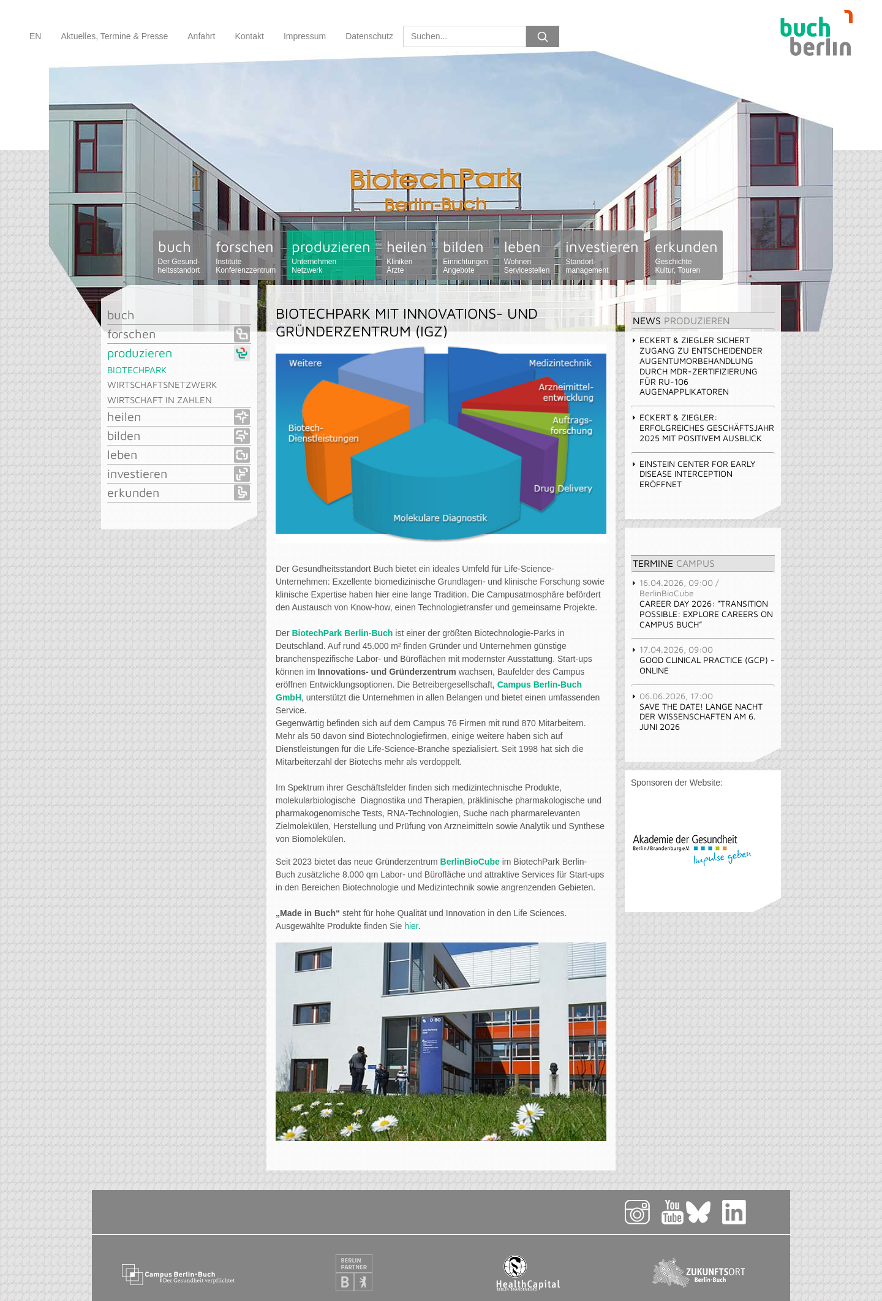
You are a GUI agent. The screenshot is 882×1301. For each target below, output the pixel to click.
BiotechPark (137, 370)
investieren (602, 256)
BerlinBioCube (470, 862)
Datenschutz (369, 36)
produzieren (331, 256)
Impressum (305, 36)
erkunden (686, 256)
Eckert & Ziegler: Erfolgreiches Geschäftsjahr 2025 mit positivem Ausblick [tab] (702, 427)
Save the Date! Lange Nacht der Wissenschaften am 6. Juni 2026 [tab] (697, 711)
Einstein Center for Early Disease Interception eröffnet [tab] (693, 474)
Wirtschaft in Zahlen (159, 400)
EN (35, 36)
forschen (246, 256)
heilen (406, 256)
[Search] (464, 36)
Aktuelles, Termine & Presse (114, 36)
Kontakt (249, 36)
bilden (465, 256)
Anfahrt (201, 36)
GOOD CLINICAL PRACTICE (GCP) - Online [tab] (703, 659)
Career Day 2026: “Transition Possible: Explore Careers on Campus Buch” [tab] (702, 603)
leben (527, 256)
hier (411, 926)
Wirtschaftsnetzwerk (162, 384)
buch (179, 256)
